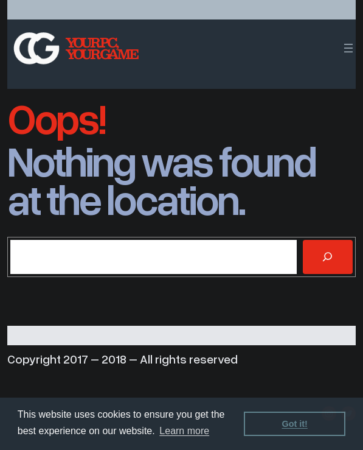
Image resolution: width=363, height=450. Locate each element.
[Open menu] (348, 48)
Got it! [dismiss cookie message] (295, 424)
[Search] (328, 257)
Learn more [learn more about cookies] (184, 431)
